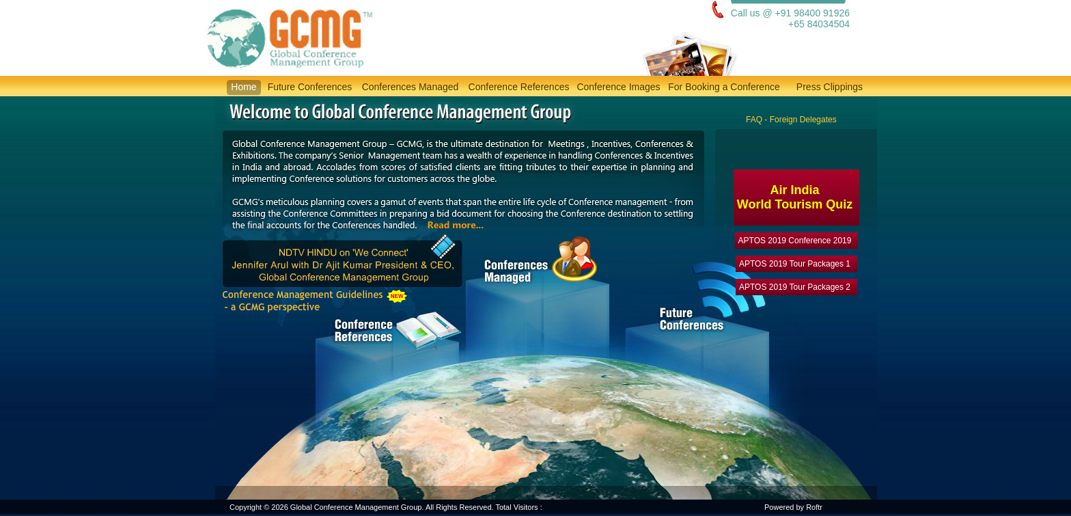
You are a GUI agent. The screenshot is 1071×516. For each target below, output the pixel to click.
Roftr (814, 507)
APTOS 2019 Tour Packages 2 (794, 287)
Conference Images (618, 86)
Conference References (519, 86)
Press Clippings (829, 86)
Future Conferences (310, 86)
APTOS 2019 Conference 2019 (795, 240)
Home (243, 86)
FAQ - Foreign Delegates (791, 119)
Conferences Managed (410, 86)
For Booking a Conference (723, 86)
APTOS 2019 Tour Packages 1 (794, 264)
